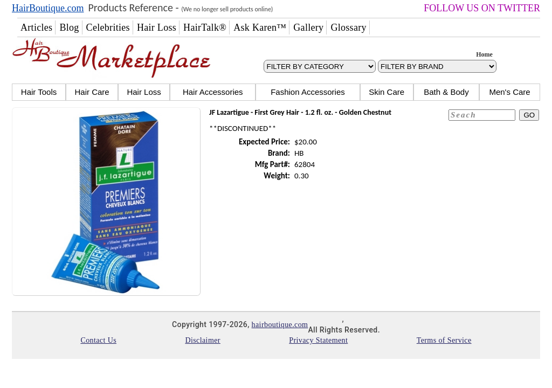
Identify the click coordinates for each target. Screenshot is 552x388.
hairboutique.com (280, 325)
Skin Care (386, 91)
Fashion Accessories (308, 91)
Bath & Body (446, 91)
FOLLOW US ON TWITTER (482, 8)
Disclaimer (202, 340)
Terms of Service (444, 340)
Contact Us (98, 340)
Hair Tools (39, 91)
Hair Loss (144, 91)
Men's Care (509, 91)
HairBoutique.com (48, 8)
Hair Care (91, 91)
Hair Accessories (213, 91)
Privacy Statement (318, 340)
